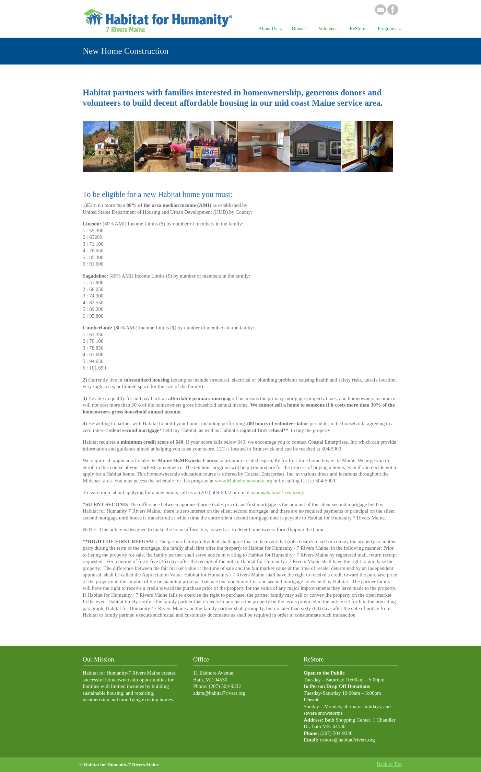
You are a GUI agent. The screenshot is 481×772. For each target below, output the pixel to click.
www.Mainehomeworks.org (244, 480)
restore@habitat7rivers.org (347, 739)
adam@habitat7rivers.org (277, 492)
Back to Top (389, 764)
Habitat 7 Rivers (160, 17)
